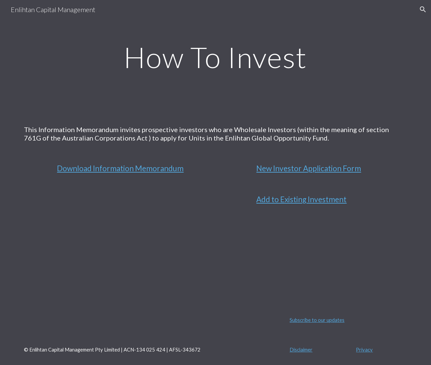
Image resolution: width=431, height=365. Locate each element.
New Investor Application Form (308, 168)
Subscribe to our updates (317, 320)
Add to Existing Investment (301, 199)
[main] (215, 57)
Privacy (364, 350)
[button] (423, 9)
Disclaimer (301, 350)
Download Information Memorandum (120, 168)
